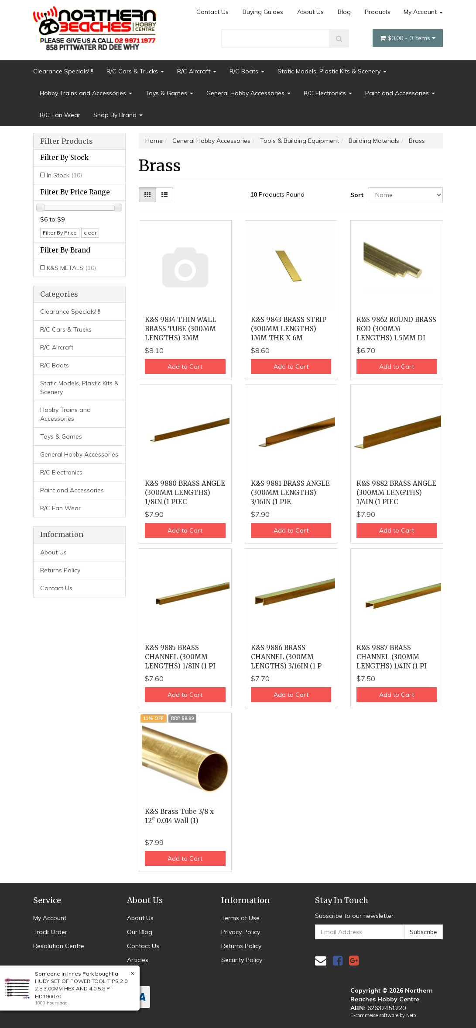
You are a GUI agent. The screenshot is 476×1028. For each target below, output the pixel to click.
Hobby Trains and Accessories (86, 93)
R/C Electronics (328, 93)
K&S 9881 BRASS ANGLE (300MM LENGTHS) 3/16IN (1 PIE (290, 492)
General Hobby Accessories (248, 93)
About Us (310, 12)
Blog (344, 12)
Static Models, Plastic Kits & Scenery (332, 71)
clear (90, 232)
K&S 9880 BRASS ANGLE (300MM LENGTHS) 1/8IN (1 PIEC (185, 492)
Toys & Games (169, 93)
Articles (137, 960)
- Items (407, 38)
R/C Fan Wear (60, 115)
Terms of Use (240, 918)
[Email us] (320, 960)
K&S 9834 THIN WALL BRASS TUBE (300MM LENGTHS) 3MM (180, 328)
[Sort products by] (405, 194)
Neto (411, 1015)
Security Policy (241, 960)
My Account (423, 12)
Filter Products (66, 141)
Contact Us (212, 12)
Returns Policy (60, 570)
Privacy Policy (240, 932)
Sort (355, 195)
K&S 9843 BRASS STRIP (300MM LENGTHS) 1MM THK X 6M (288, 328)
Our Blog (139, 932)
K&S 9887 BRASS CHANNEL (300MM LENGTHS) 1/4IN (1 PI (391, 657)
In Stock (64, 175)
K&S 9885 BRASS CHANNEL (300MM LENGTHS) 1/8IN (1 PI (180, 657)
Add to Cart (185, 366)
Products (377, 12)
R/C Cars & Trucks (135, 71)
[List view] (164, 194)
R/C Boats (246, 71)
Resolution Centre (58, 946)
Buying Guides (263, 12)
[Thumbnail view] (147, 194)
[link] (337, 960)
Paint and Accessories (400, 93)
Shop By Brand (118, 115)
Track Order (50, 932)
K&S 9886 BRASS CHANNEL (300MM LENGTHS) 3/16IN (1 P (286, 657)
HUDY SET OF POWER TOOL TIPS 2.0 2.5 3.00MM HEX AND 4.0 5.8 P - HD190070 (80, 988)
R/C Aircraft (196, 71)
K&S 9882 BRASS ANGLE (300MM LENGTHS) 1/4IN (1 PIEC (396, 492)
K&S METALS (71, 268)
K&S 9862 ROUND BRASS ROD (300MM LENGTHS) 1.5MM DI (396, 328)
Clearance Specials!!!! (63, 71)
